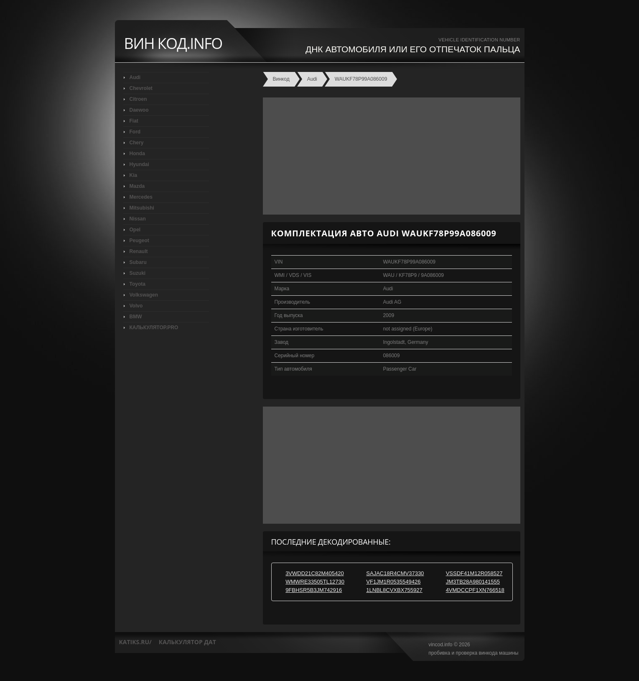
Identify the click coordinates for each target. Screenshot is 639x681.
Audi (135, 77)
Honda (137, 153)
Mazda (137, 186)
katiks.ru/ (135, 642)
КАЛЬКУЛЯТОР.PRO (154, 327)
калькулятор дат (187, 642)
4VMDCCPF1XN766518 (475, 590)
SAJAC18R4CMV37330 (395, 573)
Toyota (137, 284)
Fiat (134, 121)
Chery (137, 143)
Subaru (138, 262)
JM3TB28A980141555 (473, 582)
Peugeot (139, 240)
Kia (133, 175)
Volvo (136, 306)
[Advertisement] (389, 156)
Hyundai (139, 164)
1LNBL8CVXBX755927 (394, 590)
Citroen (138, 99)
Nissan (138, 219)
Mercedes (141, 197)
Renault (139, 251)
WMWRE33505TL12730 (314, 582)
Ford (135, 132)
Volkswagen (144, 295)
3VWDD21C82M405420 (314, 573)
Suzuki (138, 273)
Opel (135, 230)
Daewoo (139, 110)
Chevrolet (141, 88)
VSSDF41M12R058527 (474, 573)
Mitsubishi (142, 208)
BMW (136, 317)
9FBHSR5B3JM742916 (313, 590)
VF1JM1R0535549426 (393, 582)
